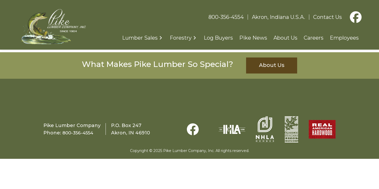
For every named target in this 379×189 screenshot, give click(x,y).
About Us (285, 38)
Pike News (253, 38)
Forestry (181, 38)
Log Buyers (218, 38)
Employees (344, 38)
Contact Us (327, 17)
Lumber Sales (140, 38)
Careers (313, 38)
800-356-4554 (226, 17)
